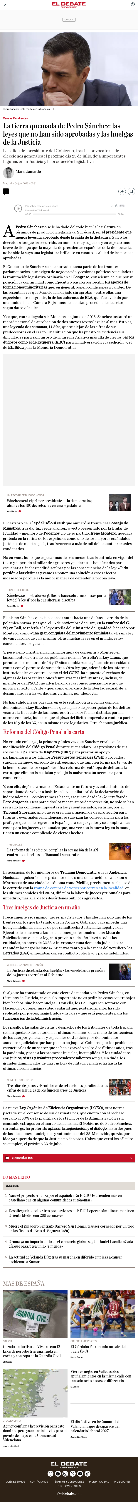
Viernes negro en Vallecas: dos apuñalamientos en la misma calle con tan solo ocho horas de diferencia (100, 1376)
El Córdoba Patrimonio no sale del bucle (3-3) (97, 1349)
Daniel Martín (13, 606)
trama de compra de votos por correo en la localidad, (79, 888)
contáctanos (39, 1481)
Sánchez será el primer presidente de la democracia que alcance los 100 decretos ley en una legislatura (51, 503)
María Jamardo (28, 171)
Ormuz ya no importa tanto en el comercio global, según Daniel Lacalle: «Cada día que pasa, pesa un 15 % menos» (71, 1244)
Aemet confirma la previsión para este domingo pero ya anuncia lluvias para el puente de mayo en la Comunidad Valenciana (35, 1433)
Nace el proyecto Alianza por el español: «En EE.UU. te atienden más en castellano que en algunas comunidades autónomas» (65, 1197)
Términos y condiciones (68, 1481)
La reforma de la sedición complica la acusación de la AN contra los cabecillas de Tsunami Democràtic (52, 852)
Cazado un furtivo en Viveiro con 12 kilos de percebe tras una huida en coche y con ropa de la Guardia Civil (32, 1351)
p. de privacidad (99, 1481)
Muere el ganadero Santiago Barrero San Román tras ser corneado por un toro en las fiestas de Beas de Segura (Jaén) (71, 1228)
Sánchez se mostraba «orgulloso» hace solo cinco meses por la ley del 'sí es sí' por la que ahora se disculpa (56, 597)
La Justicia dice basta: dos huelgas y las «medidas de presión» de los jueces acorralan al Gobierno (56, 972)
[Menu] (4, 5)
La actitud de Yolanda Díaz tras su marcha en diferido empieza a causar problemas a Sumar (65, 1259)
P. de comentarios (69, 1486)
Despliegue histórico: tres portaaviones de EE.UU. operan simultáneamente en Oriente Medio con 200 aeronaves (71, 1213)
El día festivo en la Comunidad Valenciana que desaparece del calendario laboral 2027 (94, 1426)
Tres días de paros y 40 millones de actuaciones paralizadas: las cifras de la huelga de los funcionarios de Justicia (57, 1088)
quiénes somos (15, 1481)
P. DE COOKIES (122, 1481)
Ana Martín (12, 511)
